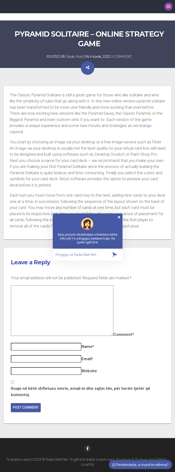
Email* (87, 358)
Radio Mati (74, 56)
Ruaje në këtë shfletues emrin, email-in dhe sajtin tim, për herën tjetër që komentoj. (80, 391)
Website (89, 370)
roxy (86, 195)
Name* (87, 346)
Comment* (123, 334)
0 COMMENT (121, 56)
